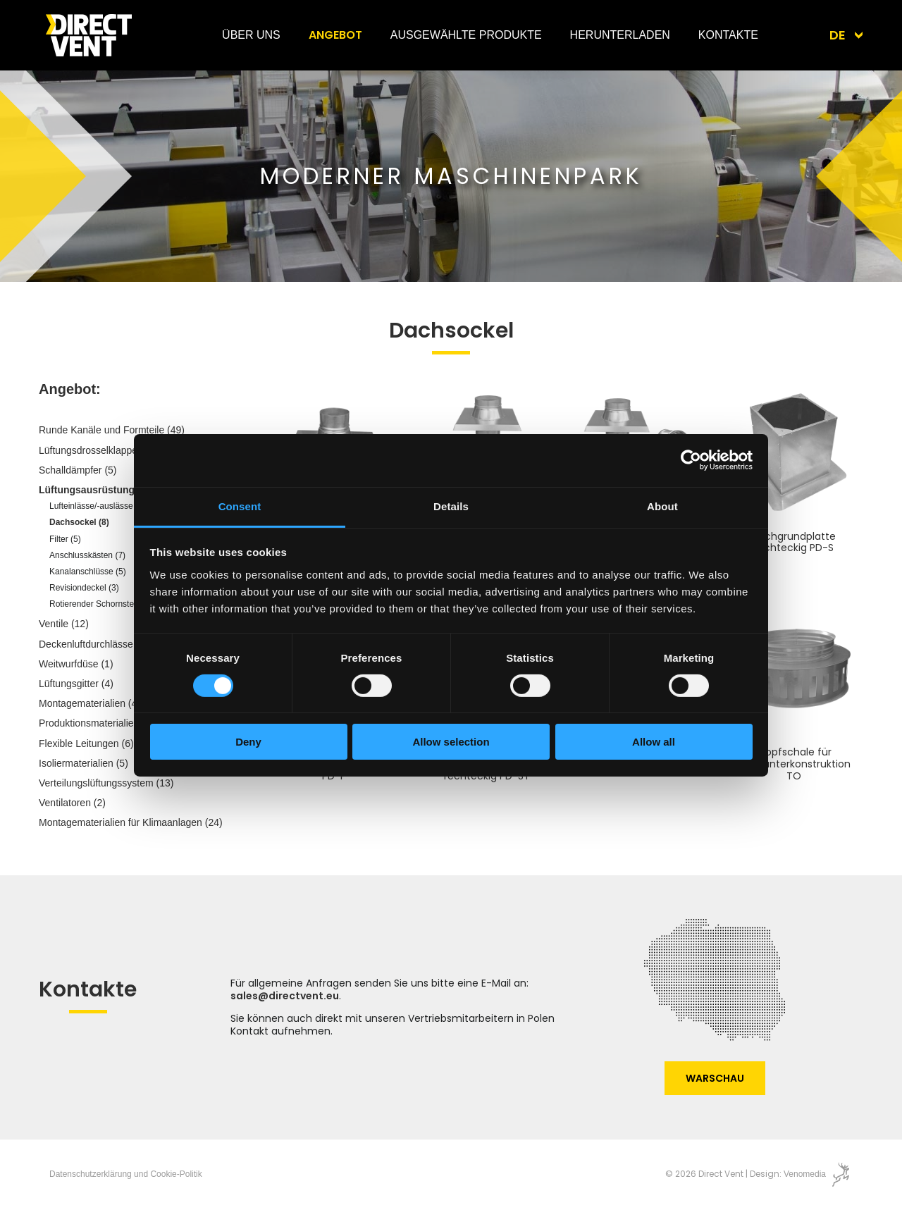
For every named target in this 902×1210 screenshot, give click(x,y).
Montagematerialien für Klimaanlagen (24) (131, 822)
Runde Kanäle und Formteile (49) (112, 430)
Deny (248, 742)
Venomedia (805, 1174)
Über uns (251, 35)
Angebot (335, 35)
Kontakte (728, 35)
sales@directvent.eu (284, 996)
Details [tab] (451, 506)
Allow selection (450, 742)
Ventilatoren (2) (72, 802)
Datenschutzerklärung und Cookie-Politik (125, 1174)
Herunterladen (620, 35)
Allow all (653, 742)
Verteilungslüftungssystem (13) (106, 783)
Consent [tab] (239, 506)
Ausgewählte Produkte (466, 35)
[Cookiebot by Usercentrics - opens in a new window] (691, 460)
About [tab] (662, 506)
